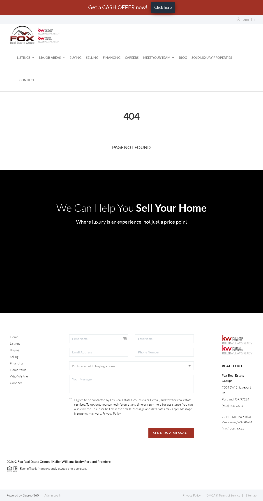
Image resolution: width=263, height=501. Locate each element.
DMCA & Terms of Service (223, 495)
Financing (111, 57)
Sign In (245, 19)
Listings (26, 57)
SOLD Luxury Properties (211, 57)
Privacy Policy (111, 413)
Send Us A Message (171, 433)
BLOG (183, 57)
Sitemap (251, 495)
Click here (163, 7)
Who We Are (19, 376)
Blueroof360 (31, 495)
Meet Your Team (158, 57)
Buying (75, 57)
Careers (132, 57)
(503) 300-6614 (232, 406)
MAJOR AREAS (52, 57)
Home (14, 337)
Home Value (18, 370)
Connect (27, 80)
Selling (92, 57)
